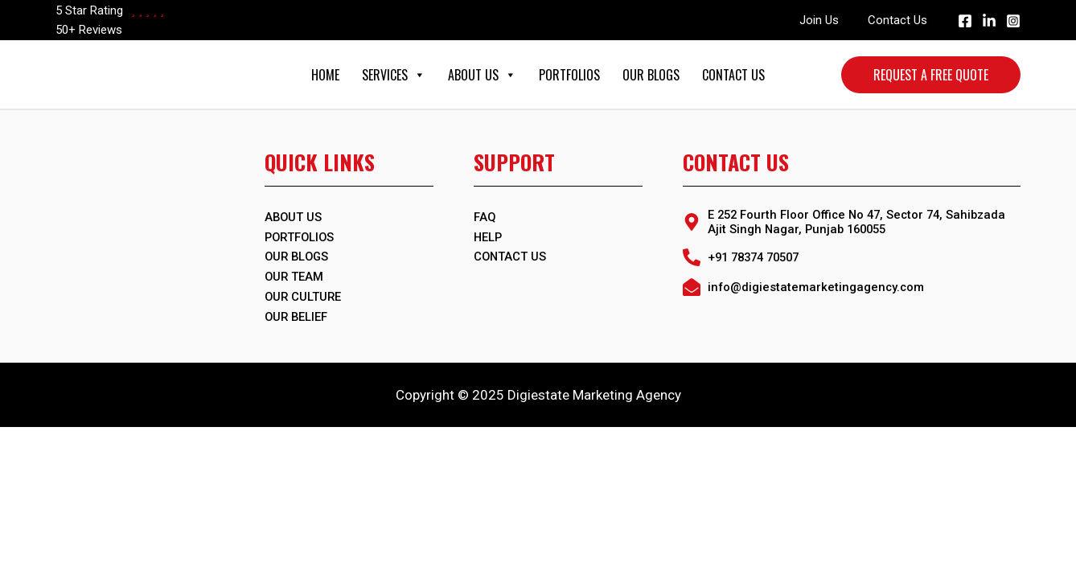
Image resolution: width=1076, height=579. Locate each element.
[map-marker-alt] (852, 221)
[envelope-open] (804, 287)
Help (488, 236)
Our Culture (304, 294)
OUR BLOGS (298, 255)
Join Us (826, 20)
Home (325, 74)
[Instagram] (1013, 21)
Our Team (295, 275)
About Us (482, 74)
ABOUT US (294, 217)
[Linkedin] (989, 21)
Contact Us (900, 20)
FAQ (485, 217)
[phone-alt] (745, 257)
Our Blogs (651, 74)
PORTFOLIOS (301, 236)
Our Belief (297, 313)
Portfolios (569, 74)
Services (393, 74)
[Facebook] (965, 21)
